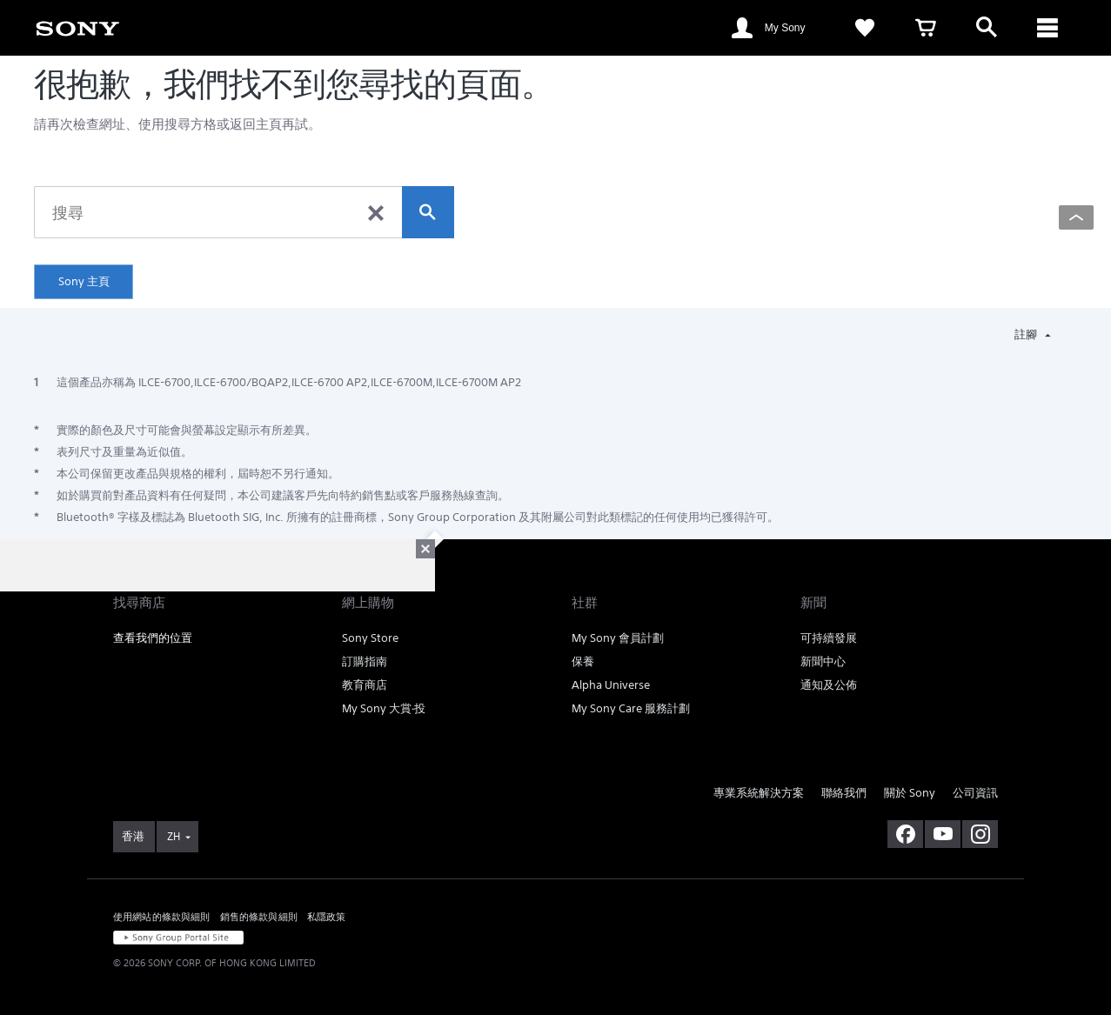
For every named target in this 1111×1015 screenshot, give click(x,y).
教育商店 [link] (364, 685)
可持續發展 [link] (828, 638)
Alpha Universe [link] (611, 685)
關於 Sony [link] (909, 792)
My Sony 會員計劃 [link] (618, 638)
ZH (173, 836)
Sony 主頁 (84, 281)
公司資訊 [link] (975, 792)
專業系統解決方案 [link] (758, 792)
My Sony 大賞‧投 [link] (383, 708)
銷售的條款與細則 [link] (259, 916)
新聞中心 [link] (823, 661)
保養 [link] (583, 661)
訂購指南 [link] (364, 661)
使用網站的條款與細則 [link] (162, 916)
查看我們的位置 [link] (152, 638)
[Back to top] (1076, 217)
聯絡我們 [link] (844, 792)
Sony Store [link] (370, 638)
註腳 (1027, 334)
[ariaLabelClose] (1047, 28)
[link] (77, 27)
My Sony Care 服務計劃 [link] (631, 708)
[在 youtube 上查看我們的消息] (942, 834)
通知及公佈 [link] (828, 685)
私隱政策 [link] (326, 916)
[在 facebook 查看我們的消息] (905, 834)
